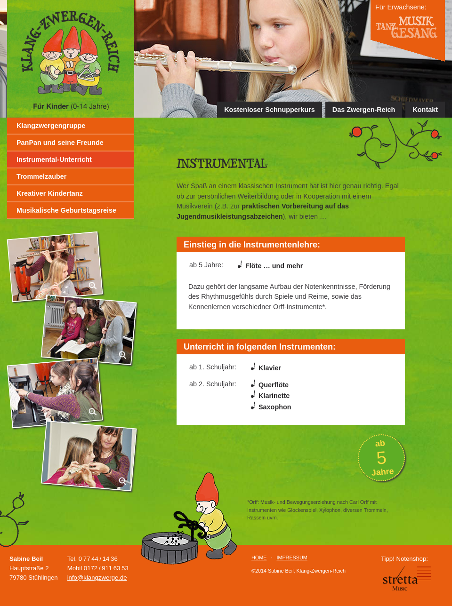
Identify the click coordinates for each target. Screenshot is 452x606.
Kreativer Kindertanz (49, 193)
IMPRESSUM (291, 557)
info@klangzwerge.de (97, 577)
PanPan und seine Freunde (60, 142)
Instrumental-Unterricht (54, 159)
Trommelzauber (41, 176)
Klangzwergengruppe (50, 125)
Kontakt (425, 109)
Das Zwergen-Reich (364, 109)
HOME (258, 557)
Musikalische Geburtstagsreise (66, 210)
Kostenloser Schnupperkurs (269, 109)
